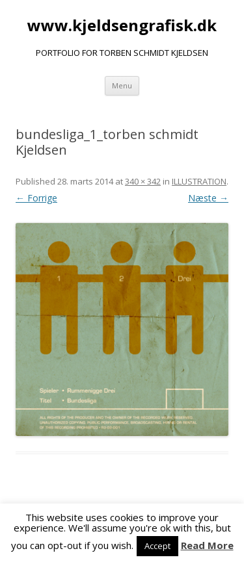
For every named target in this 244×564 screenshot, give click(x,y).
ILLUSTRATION (199, 181)
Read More (207, 545)
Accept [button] (157, 546)
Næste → (208, 198)
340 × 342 (143, 181)
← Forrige (36, 198)
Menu (122, 85)
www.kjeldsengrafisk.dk (122, 26)
